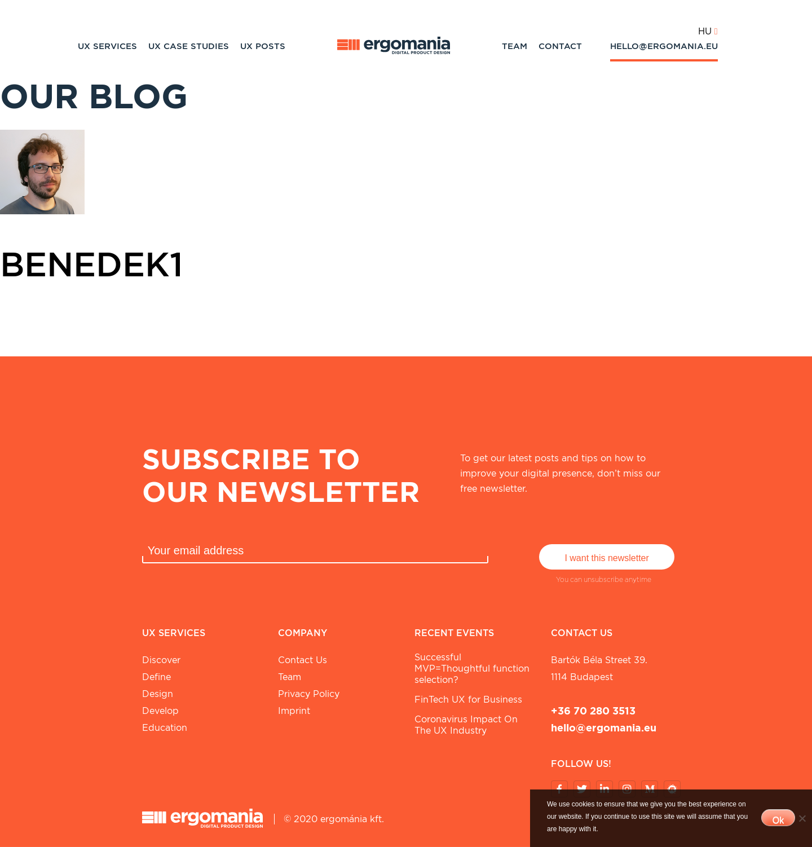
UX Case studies (188, 46)
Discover (161, 660)
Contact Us (302, 660)
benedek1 (91, 264)
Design (157, 694)
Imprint (294, 710)
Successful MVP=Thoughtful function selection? (471, 668)
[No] (801, 818)
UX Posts (262, 46)
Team (514, 46)
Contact (560, 46)
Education (164, 727)
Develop (160, 710)
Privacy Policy (308, 694)
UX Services (107, 46)
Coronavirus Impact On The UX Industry (466, 725)
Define (156, 677)
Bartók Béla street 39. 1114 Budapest (599, 668)
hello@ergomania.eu (664, 46)
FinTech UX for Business (468, 699)
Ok (778, 820)
